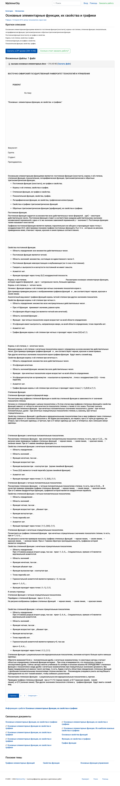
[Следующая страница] (32, 696)
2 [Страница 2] (20, 695)
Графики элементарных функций (20, 763)
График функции (69, 743)
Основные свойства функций (75, 735)
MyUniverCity (20, 779)
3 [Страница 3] (24, 695)
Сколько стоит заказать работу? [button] (54, 51)
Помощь (93, 3)
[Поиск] (66, 3)
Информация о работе (41, 708)
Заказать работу (106, 3)
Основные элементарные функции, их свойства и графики (31, 722)
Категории (9, 11)
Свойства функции (51, 763)
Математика (19, 11)
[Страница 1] (13, 696)
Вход (86, 3)
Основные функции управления (95, 763)
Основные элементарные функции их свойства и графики (28, 727)
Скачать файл (64, 64)
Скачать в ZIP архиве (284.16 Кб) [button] (21, 51)
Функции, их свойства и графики (76, 739)
